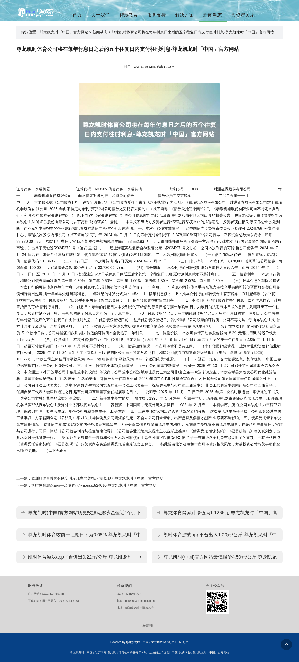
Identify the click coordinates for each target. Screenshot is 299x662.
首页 (77, 15)
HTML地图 (182, 642)
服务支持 (156, 15)
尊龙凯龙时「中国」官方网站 (64, 32)
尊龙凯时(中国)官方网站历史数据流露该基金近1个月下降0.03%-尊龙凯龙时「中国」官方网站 (84, 514)
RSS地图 (169, 642)
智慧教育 (128, 15)
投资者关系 (243, 15)
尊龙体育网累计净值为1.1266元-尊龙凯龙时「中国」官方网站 (221, 514)
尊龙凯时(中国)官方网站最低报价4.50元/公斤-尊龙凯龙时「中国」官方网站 (220, 558)
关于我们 (100, 15)
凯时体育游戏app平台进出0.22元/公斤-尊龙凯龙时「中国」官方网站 (84, 558)
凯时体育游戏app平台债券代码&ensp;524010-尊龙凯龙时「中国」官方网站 (93, 485)
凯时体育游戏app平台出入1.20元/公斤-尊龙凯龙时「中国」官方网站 (220, 536)
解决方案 (184, 15)
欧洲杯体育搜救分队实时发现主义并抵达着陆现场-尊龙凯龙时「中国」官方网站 (97, 478)
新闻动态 (212, 15)
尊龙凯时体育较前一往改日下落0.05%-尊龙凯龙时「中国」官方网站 (84, 536)
